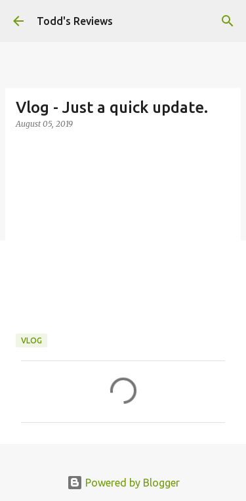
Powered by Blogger (123, 483)
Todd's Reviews (75, 21)
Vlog (31, 340)
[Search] (228, 21)
